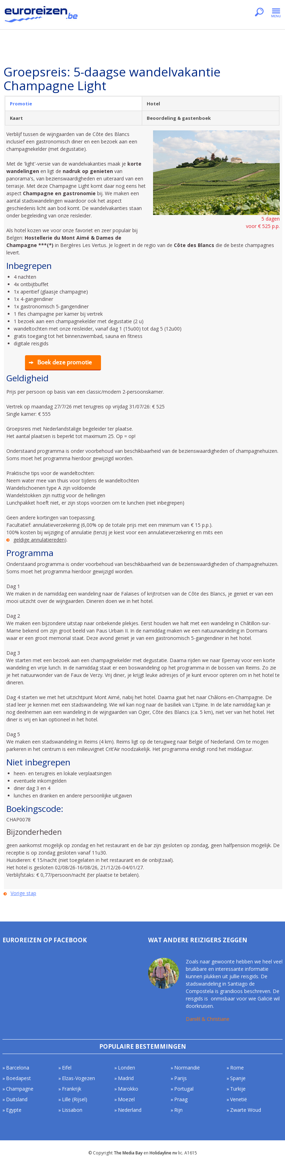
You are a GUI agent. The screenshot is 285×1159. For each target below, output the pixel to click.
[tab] (73, 103)
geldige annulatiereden (39, 539)
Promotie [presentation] (21, 103)
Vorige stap (23, 893)
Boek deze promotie (64, 362)
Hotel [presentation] (153, 103)
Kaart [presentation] (16, 118)
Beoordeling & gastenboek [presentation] (179, 118)
